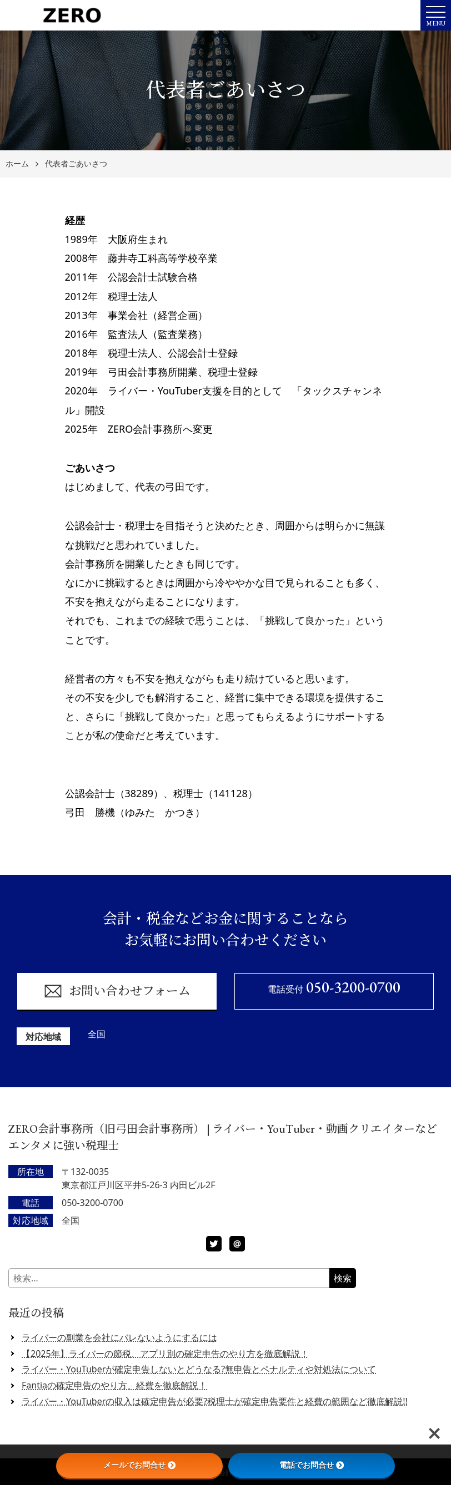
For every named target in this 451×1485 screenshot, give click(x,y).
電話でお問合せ (311, 1465)
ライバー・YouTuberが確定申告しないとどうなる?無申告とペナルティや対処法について (199, 1369)
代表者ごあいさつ (76, 164)
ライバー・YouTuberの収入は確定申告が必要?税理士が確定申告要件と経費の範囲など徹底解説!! (215, 1401)
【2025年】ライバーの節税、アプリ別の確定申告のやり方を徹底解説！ (165, 1353)
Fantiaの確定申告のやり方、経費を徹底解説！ (114, 1385)
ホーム (17, 164)
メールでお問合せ (139, 1465)
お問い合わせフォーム (117, 991)
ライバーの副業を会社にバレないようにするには (119, 1337)
